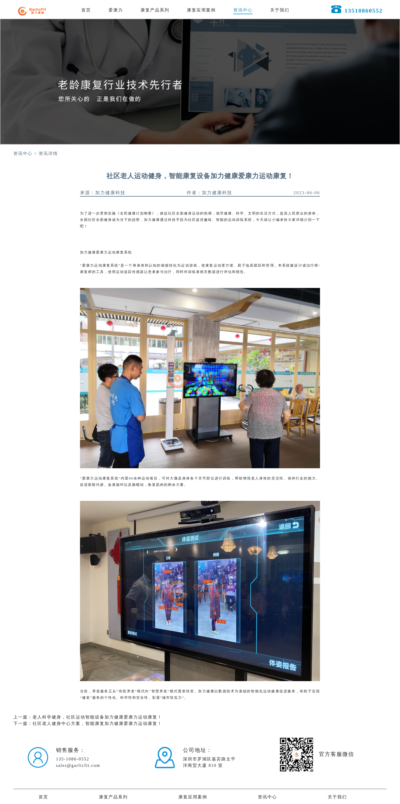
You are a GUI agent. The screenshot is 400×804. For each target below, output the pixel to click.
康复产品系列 (155, 10)
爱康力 (116, 10)
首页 (86, 10)
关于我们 (279, 10)
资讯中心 (243, 10)
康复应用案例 (201, 10)
